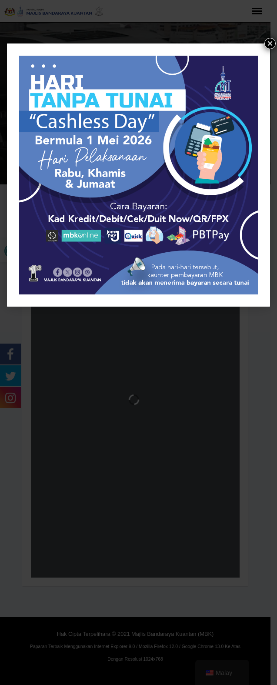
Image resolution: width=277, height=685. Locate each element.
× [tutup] (270, 43)
